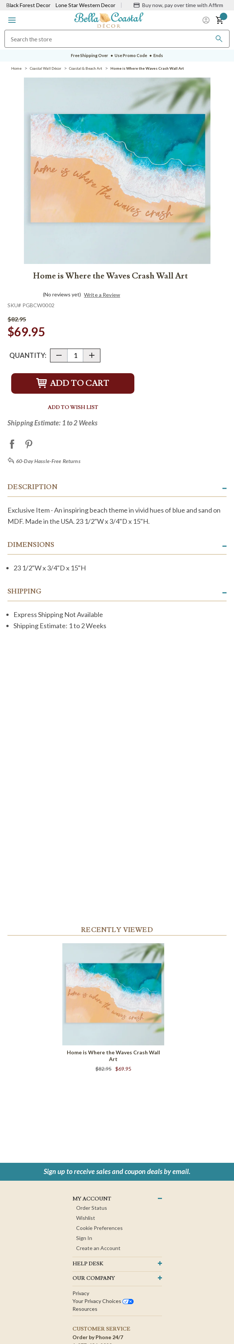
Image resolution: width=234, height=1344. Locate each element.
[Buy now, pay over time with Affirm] (178, 5)
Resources (84, 1309)
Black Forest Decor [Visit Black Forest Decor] (28, 5)
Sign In (84, 1238)
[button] (11, 20)
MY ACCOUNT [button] (91, 1199)
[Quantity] (75, 355)
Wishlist (85, 1218)
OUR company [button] (93, 1278)
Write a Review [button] (102, 295)
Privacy (80, 1293)
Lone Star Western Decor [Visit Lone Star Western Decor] (85, 5)
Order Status (91, 1208)
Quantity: (27, 355)
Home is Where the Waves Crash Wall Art (113, 1055)
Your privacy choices (103, 1301)
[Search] (219, 38)
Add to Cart (72, 383)
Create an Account (98, 1248)
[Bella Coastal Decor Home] (109, 19)
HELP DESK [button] (87, 1263)
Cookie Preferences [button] (99, 1228)
